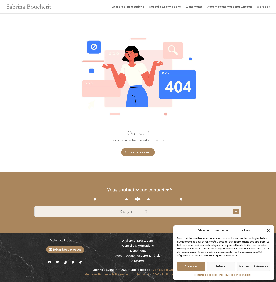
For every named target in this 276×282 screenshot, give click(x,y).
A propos (263, 7)
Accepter (191, 266)
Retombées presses (67, 250)
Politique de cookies (206, 274)
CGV (155, 274)
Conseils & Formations (165, 7)
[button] (268, 230)
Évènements (194, 7)
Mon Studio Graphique (168, 270)
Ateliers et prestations (128, 7)
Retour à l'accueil (138, 152)
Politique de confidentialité (235, 274)
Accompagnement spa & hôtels (229, 7)
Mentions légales (96, 274)
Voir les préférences (253, 266)
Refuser (221, 266)
